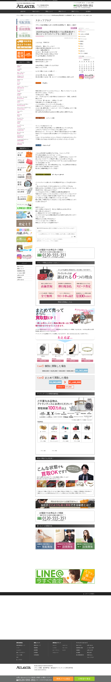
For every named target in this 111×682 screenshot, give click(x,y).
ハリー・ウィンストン (24, 87)
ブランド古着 (19, 659)
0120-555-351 (84, 5)
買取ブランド (62, 11)
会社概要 (78, 656)
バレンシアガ (24, 143)
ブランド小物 (65, 499)
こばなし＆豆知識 (84, 34)
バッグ (17, 652)
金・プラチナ (43, 490)
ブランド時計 (87, 490)
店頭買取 (36, 654)
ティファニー (24, 90)
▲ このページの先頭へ (89, 642)
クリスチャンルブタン (24, 105)
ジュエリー (18, 654)
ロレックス (65, 652)
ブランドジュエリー (43, 499)
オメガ (64, 654)
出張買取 (36, 656)
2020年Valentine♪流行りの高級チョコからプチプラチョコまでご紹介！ (55, 288)
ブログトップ (40, 297)
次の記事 (73, 28)
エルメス (24, 66)
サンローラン (24, 119)
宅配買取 (36, 652)
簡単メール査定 (63, 679)
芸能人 (81, 43)
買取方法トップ (37, 649)
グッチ (24, 83)
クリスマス (83, 36)
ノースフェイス (24, 129)
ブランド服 (76, 499)
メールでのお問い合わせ (79, 2)
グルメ (81, 46)
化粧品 (81, 41)
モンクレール (24, 133)
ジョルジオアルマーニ (24, 140)
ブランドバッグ (76, 490)
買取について (49, 11)
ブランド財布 (54, 499)
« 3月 (82, 72)
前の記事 (39, 28)
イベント (82, 48)
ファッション (45, 299)
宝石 (65, 490)
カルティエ (24, 80)
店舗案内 (19, 277)
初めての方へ (36, 11)
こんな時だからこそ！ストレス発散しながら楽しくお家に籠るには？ (56, 294)
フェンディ (24, 112)
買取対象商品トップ (20, 649)
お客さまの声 (20, 275)
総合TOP (23, 11)
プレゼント (83, 31)
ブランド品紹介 (54, 299)
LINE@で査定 (84, 679)
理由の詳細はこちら (65, 360)
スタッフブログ (90, 661)
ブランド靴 (87, 499)
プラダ (24, 122)
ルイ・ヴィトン (24, 73)
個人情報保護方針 (80, 659)
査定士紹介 (89, 656)
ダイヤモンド (54, 490)
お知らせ (82, 51)
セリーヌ (24, 115)
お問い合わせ (20, 279)
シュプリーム (24, 126)
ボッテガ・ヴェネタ (24, 97)
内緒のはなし (90, 659)
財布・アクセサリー (20, 656)
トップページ (48, 297)
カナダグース (24, 136)
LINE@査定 (36, 659)
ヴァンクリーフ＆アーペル (24, 108)
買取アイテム (75, 11)
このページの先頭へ (58, 297)
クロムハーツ (24, 76)
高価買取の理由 (21, 271)
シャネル (24, 69)
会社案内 (88, 11)
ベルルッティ (24, 101)
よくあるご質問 (89, 2)
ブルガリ (24, 94)
